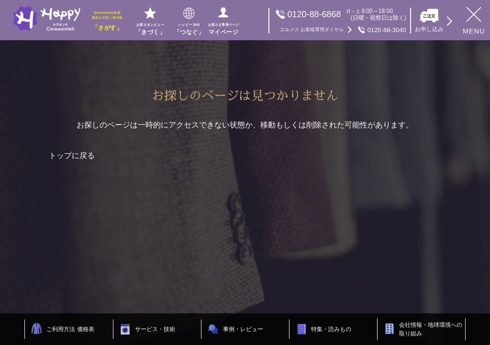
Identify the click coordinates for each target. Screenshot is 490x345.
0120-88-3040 (343, 30)
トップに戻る (72, 155)
